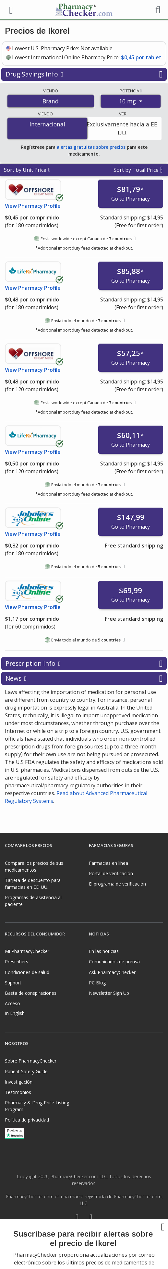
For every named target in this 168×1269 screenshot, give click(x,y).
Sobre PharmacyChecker (30, 1061)
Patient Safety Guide (26, 1071)
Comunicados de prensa (114, 961)
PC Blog (97, 983)
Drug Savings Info (84, 74)
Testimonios (18, 1092)
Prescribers (16, 961)
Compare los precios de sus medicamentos (34, 866)
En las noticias (104, 951)
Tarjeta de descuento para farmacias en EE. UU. (33, 883)
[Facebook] (77, 1217)
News (84, 678)
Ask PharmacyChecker (112, 972)
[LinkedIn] (91, 1217)
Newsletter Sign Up (109, 993)
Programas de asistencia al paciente (33, 900)
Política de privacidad (27, 1120)
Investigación (18, 1082)
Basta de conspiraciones (30, 993)
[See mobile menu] (10, 9)
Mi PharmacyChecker (27, 951)
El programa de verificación (117, 884)
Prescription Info (84, 663)
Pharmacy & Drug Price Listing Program (37, 1105)
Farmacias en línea (108, 863)
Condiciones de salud (27, 972)
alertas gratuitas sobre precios (91, 147)
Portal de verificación (111, 873)
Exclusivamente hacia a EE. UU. (123, 128)
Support (13, 983)
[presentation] (84, 1246)
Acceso (12, 1003)
